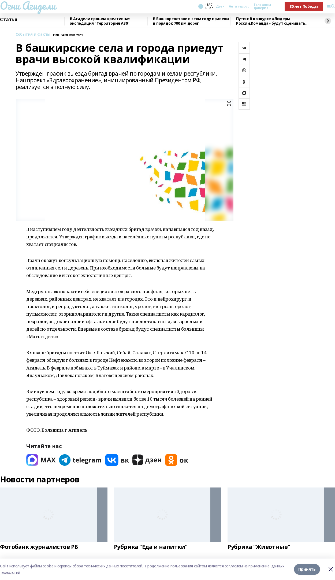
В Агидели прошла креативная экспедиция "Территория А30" (100, 21)
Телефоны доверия (262, 6)
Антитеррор (239, 6)
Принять (307, 569)
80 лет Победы (303, 6)
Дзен (220, 6)
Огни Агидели (28, 5)
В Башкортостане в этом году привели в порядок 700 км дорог (191, 21)
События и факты (33, 34)
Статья (8, 20)
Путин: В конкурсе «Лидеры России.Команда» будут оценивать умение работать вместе (270, 21)
